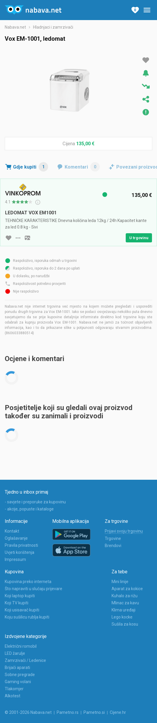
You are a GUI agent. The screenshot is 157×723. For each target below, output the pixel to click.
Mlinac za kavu (125, 602)
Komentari (82, 167)
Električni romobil (21, 646)
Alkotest (12, 695)
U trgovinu (138, 238)
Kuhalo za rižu (125, 595)
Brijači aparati (17, 667)
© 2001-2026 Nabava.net (28, 712)
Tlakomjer (14, 688)
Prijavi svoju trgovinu (124, 531)
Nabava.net (15, 27)
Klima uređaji (123, 610)
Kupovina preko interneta (28, 581)
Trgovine (113, 538)
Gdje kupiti (30, 167)
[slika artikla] (27, 237)
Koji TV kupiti (16, 602)
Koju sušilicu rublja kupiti (27, 617)
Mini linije (120, 581)
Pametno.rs (67, 712)
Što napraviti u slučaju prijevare (33, 588)
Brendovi (113, 545)
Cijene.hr (118, 712)
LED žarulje (15, 653)
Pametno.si (94, 712)
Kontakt (12, 531)
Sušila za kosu (125, 624)
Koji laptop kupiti (20, 595)
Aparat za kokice (127, 588)
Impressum (15, 559)
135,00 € (85, 143)
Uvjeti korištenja (19, 552)
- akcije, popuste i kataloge (29, 509)
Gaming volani (18, 681)
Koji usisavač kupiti (22, 610)
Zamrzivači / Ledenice (25, 660)
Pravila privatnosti (21, 545)
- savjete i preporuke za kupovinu (35, 502)
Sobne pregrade (20, 674)
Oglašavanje (16, 538)
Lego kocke (122, 617)
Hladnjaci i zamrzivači (53, 27)
